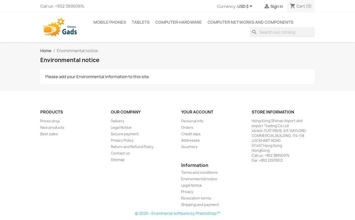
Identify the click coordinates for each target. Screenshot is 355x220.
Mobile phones (109, 22)
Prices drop (50, 121)
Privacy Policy (122, 140)
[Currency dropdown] (245, 7)
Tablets (141, 22)
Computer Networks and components (250, 22)
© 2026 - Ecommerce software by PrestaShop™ (177, 213)
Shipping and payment (200, 204)
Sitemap (118, 159)
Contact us (120, 153)
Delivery (117, 121)
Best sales (49, 134)
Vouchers (189, 146)
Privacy (187, 191)
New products (52, 127)
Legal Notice (121, 127)
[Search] (282, 32)
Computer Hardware (178, 22)
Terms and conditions (199, 172)
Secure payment (125, 134)
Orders (187, 127)
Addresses (190, 140)
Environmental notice (199, 178)
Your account (197, 112)
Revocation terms (196, 198)
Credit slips (190, 134)
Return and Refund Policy (132, 146)
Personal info (192, 121)
